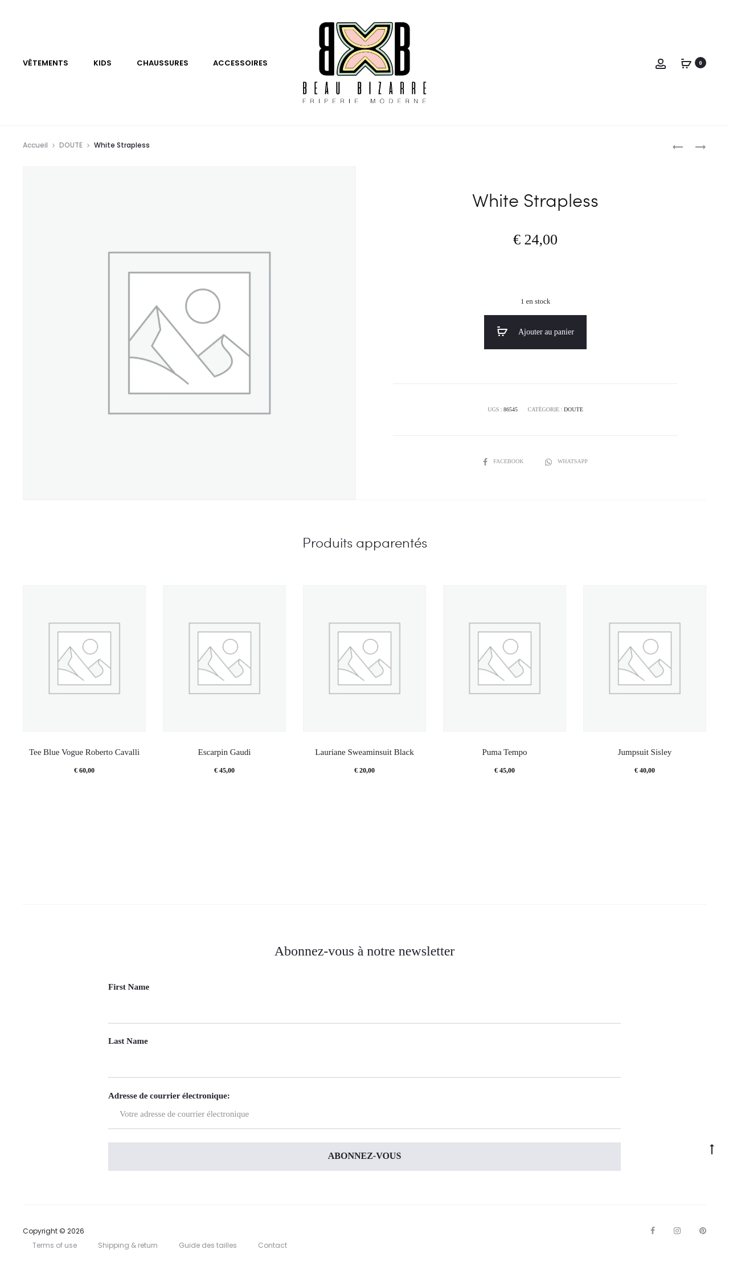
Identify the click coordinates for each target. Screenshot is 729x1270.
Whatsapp (566, 461)
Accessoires (240, 63)
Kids (102, 63)
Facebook (504, 461)
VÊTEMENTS (45, 63)
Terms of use (54, 1245)
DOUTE (71, 145)
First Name (128, 986)
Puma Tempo (504, 752)
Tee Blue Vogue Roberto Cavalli (84, 752)
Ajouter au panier (535, 331)
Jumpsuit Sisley (645, 752)
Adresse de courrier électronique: (364, 1110)
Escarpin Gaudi (224, 752)
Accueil (35, 145)
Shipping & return (128, 1245)
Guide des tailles (208, 1245)
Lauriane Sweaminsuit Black (364, 752)
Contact (272, 1245)
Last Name (128, 1041)
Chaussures (163, 63)
